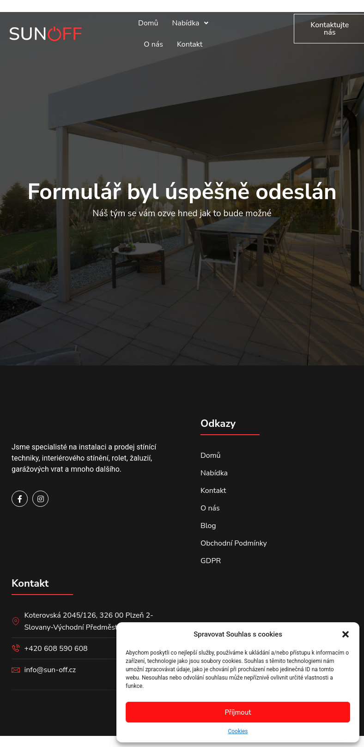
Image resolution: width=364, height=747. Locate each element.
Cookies (238, 731)
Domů (148, 23)
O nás (153, 44)
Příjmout (237, 712)
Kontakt (189, 44)
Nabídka (190, 23)
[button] (345, 634)
